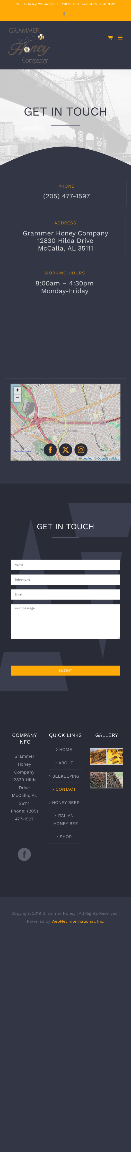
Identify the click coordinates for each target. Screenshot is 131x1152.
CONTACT (66, 789)
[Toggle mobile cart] (110, 37)
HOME (65, 749)
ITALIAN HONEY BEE (65, 819)
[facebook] (54, 445)
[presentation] (51, 639)
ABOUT (65, 762)
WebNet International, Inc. (77, 921)
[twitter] (65, 445)
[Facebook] (24, 854)
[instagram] (77, 445)
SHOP (66, 836)
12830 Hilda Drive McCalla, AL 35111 (89, 4)
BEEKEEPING (65, 776)
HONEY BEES (66, 802)
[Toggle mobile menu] (120, 37)
